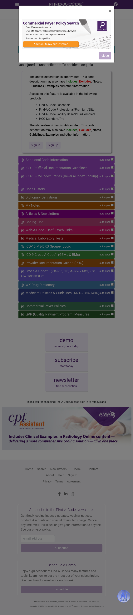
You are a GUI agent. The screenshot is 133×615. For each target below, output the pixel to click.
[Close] (110, 11)
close (105, 56)
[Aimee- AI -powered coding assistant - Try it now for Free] (123, 596)
